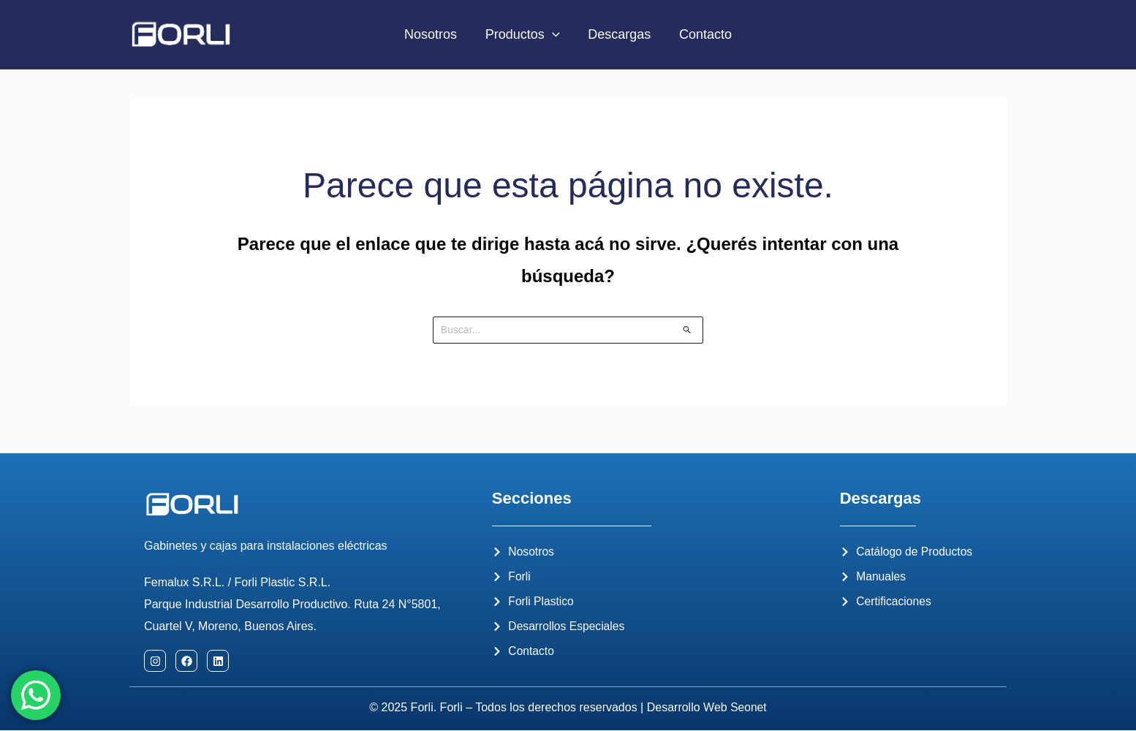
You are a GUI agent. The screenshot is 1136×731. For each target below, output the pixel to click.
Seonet (749, 708)
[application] (553, 34)
